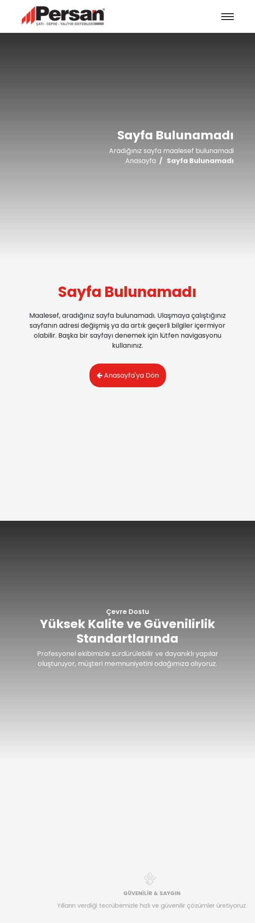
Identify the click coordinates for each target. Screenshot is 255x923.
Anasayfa (140, 161)
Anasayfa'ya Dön (128, 375)
